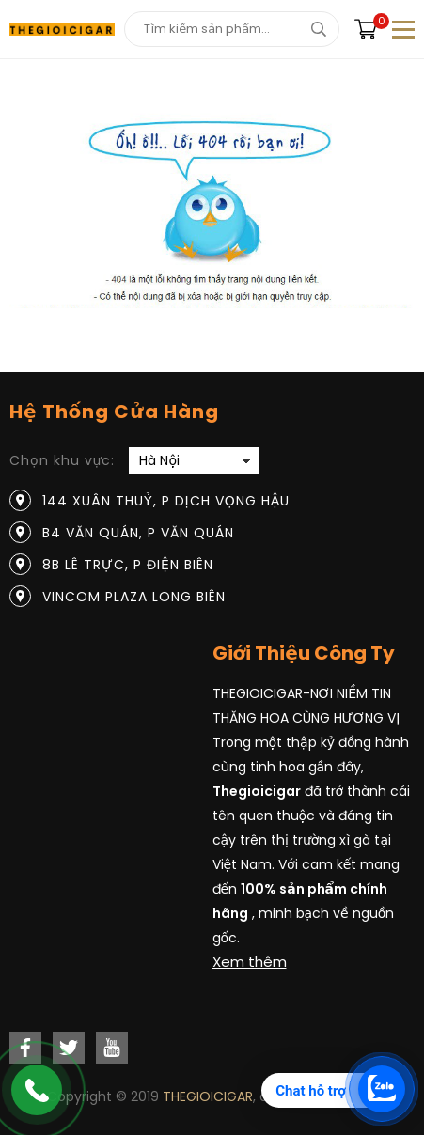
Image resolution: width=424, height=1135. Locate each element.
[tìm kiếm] (318, 29)
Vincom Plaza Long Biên (134, 596)
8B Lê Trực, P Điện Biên (127, 564)
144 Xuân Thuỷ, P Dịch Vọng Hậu (166, 500)
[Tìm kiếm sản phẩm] (231, 29)
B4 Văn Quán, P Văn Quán (138, 532)
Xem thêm (249, 962)
